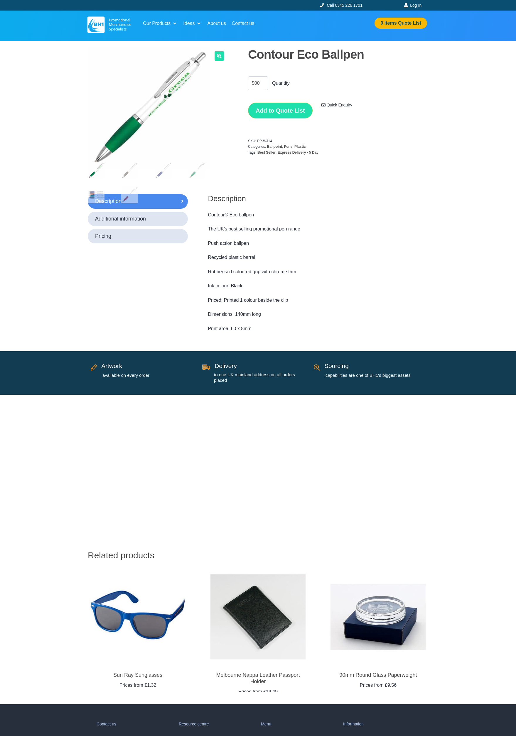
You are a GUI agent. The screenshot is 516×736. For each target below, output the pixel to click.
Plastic (300, 147)
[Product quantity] (258, 83)
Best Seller (266, 152)
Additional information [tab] (120, 219)
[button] (160, 23)
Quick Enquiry (336, 105)
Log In (415, 5)
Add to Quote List (280, 110)
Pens (288, 147)
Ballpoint (274, 147)
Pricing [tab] (103, 236)
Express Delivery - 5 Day (298, 152)
